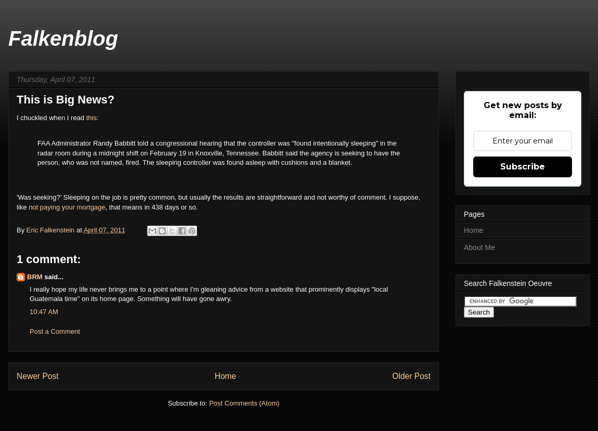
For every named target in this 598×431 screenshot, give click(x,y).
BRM (35, 277)
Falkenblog (63, 38)
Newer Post (38, 376)
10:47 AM (44, 312)
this (91, 118)
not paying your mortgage (67, 207)
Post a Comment (55, 331)
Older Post (411, 376)
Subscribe (522, 167)
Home (226, 376)
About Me (479, 247)
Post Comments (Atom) (244, 403)
